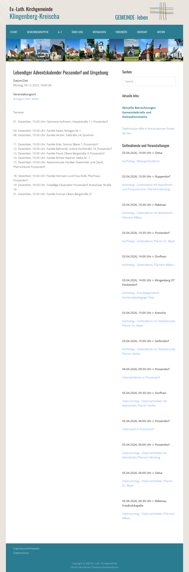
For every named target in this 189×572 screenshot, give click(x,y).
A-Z (60, 32)
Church (74, 567)
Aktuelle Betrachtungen (139, 108)
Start (13, 32)
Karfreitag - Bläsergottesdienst (141, 161)
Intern (161, 32)
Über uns (77, 32)
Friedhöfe (122, 32)
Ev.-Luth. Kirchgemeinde (31, 9)
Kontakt (142, 32)
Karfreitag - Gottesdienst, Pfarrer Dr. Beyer (148, 241)
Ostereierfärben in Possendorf (141, 377)
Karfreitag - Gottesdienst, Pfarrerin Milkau (148, 265)
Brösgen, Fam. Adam (26, 99)
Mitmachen (99, 32)
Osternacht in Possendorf (138, 429)
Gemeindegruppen (37, 32)
